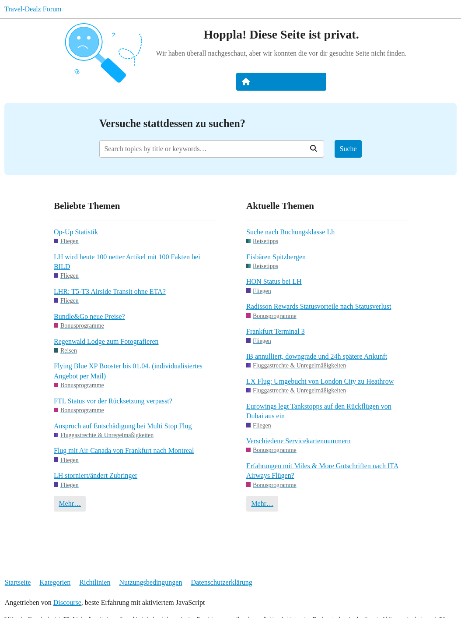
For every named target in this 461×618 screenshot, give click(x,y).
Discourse (67, 602)
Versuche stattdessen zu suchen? (172, 123)
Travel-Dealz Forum (33, 9)
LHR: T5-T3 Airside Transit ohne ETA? (110, 291)
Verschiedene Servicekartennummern (298, 441)
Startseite (18, 582)
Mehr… (70, 503)
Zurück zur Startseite (281, 81)
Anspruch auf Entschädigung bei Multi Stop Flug (123, 426)
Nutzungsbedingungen (150, 582)
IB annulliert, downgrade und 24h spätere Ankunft (316, 356)
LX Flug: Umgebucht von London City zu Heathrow (320, 381)
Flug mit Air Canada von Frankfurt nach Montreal (124, 450)
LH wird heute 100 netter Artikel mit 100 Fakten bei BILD (127, 261)
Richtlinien (94, 582)
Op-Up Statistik (76, 232)
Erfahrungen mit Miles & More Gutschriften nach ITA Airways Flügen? (322, 470)
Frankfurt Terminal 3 (275, 331)
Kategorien (54, 582)
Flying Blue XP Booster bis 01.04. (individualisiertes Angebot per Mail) (128, 370)
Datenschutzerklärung (221, 582)
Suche (348, 148)
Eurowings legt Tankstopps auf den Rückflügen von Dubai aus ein (318, 411)
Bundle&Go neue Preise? (89, 316)
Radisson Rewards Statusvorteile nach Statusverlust (318, 306)
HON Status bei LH (274, 281)
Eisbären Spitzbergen (276, 257)
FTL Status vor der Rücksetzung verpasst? (113, 401)
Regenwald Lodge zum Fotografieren (106, 341)
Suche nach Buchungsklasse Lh (290, 232)
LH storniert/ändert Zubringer (95, 475)
